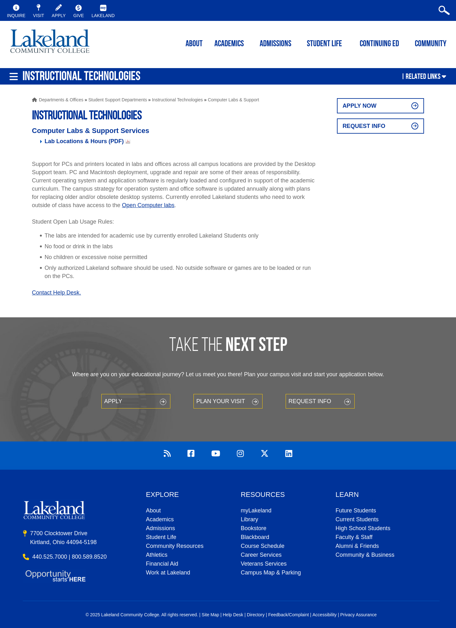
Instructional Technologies (177, 99)
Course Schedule (262, 546)
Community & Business (365, 555)
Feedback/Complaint (288, 614)
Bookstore (253, 528)
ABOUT (194, 44)
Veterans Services (264, 564)
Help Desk (233, 614)
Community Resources (175, 546)
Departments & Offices (61, 99)
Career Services (261, 555)
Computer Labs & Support (233, 99)
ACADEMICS (229, 44)
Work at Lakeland (168, 572)
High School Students (363, 528)
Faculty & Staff (354, 537)
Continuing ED (379, 44)
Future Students (356, 510)
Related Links (423, 76)
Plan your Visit (220, 401)
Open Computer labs (148, 205)
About (153, 510)
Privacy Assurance (358, 614)
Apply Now (360, 106)
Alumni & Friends (357, 546)
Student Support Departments (117, 99)
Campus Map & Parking (271, 572)
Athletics (157, 555)
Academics (160, 519)
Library (249, 519)
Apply (113, 401)
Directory (256, 614)
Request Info (364, 126)
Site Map (210, 614)
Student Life (324, 44)
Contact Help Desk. (56, 292)
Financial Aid (162, 564)
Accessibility (325, 614)
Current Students (357, 519)
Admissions (275, 44)
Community (430, 44)
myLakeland (50, 43)
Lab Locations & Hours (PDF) (84, 141)
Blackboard (255, 537)
